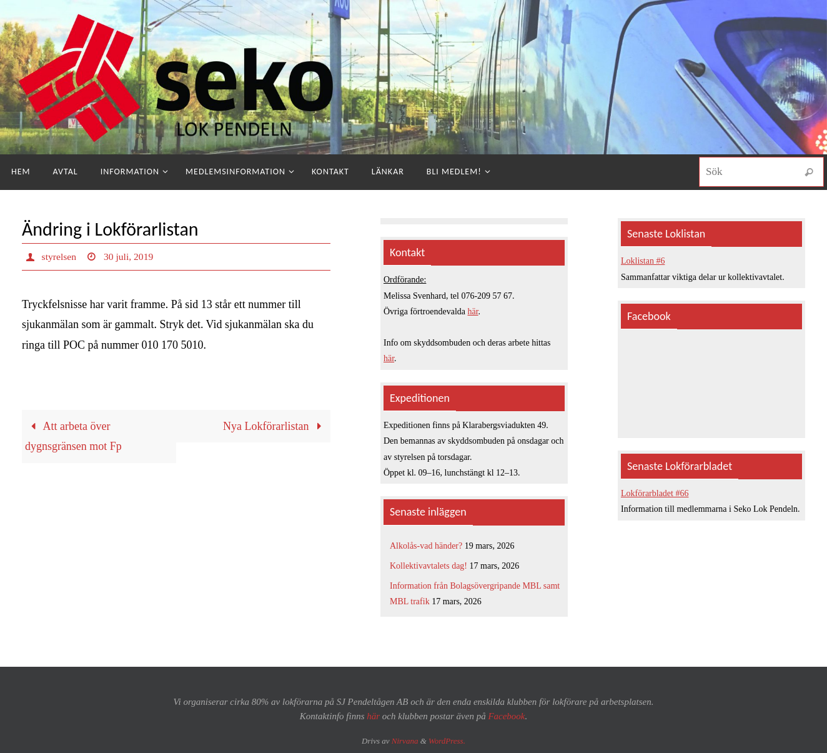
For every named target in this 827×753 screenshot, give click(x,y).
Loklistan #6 (643, 261)
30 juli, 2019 (129, 256)
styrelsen (59, 256)
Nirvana (405, 741)
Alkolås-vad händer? (426, 546)
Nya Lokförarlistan (275, 426)
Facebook (506, 716)
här (473, 311)
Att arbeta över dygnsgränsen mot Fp (73, 436)
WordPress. (446, 741)
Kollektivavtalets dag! (428, 566)
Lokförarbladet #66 (654, 493)
